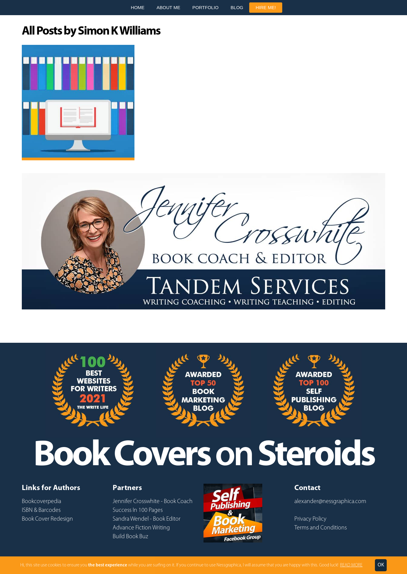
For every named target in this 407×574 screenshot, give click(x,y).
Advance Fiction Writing (141, 528)
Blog (237, 7)
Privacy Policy (310, 519)
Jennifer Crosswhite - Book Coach (153, 502)
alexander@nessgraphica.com (330, 502)
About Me (168, 7)
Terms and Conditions (320, 528)
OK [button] (381, 565)
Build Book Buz (130, 537)
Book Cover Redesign (47, 519)
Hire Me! (266, 7)
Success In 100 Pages (138, 510)
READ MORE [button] (351, 565)
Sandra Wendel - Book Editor (146, 519)
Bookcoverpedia (41, 502)
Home (137, 7)
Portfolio (205, 7)
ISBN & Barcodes (41, 510)
